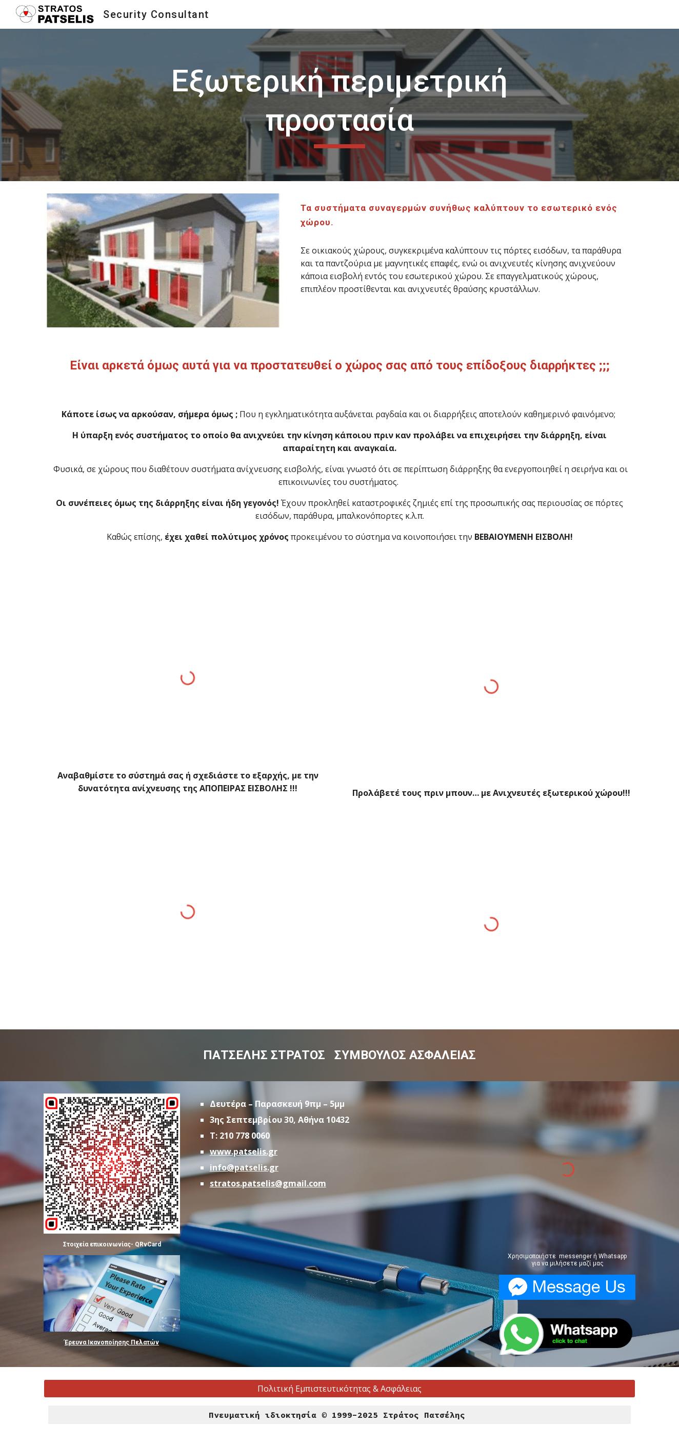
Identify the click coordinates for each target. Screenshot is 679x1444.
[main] (339, 104)
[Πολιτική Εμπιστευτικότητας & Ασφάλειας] (339, 1388)
